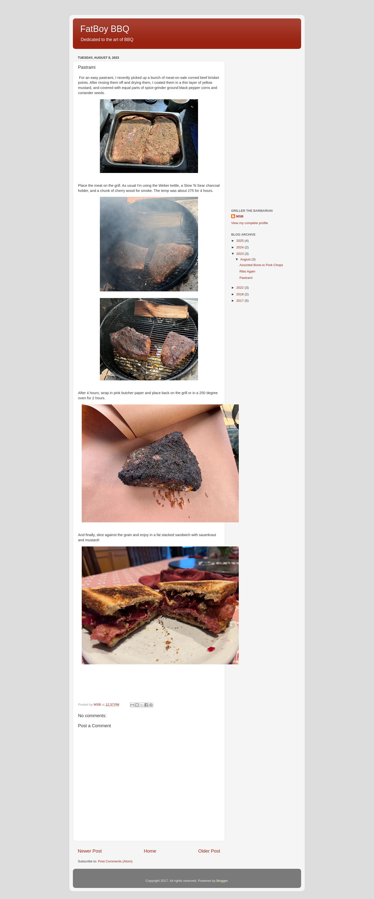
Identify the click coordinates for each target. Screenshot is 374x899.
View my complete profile (249, 223)
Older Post (209, 851)
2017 (240, 300)
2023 (240, 254)
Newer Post (90, 851)
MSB (239, 216)
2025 (240, 241)
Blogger (222, 881)
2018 (240, 294)
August (246, 259)
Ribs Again (247, 271)
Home (150, 851)
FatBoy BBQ (104, 29)
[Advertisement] (263, 127)
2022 (240, 287)
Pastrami (246, 278)
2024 (240, 247)
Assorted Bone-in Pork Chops (261, 265)
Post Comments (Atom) (115, 861)
